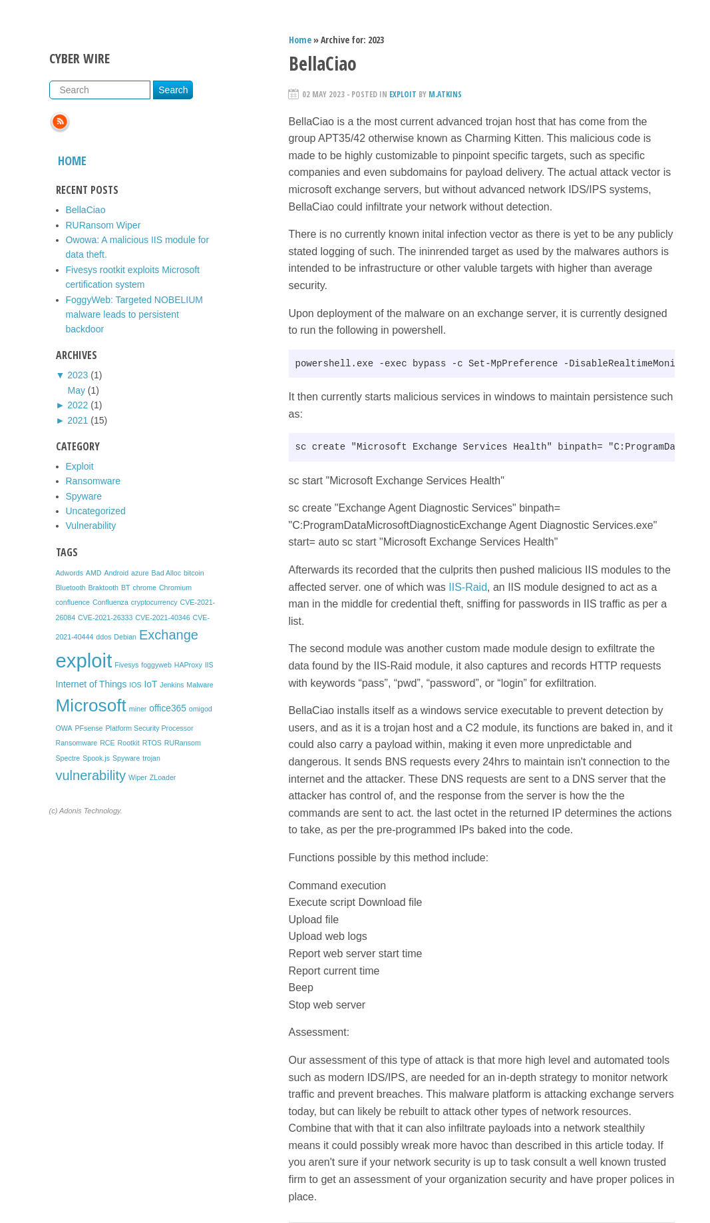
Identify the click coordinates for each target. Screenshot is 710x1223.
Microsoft (91, 705)
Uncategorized (96, 511)
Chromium (175, 588)
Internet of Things (91, 684)
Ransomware (93, 481)
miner (138, 709)
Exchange (168, 634)
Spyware (84, 496)
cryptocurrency (154, 602)
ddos (103, 637)
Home (72, 161)
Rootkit (129, 743)
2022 (77, 405)
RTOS (152, 743)
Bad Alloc (166, 573)
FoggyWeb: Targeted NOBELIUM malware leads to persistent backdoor (134, 314)
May (76, 390)
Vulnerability (91, 525)
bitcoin (194, 573)
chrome (144, 588)
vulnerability (91, 775)
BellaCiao (86, 209)
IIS (209, 665)
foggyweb (156, 665)
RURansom (182, 743)
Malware (199, 685)
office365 (167, 708)
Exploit (80, 466)
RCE (107, 743)
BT (125, 588)
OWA (64, 728)
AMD (94, 573)
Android (116, 573)
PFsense (88, 728)
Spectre (68, 758)
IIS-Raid (467, 587)
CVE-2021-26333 (105, 617)
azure (140, 573)
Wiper (137, 777)
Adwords (69, 573)
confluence (73, 602)
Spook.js (96, 758)
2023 (77, 375)
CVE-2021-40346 (162, 617)
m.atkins (445, 94)
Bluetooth (71, 588)
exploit (84, 660)
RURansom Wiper (103, 225)
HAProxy (188, 665)
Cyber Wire (79, 58)
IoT (151, 684)
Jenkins (172, 685)
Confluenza (110, 602)
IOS (135, 685)
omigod (200, 709)
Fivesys (126, 665)
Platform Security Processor (149, 728)
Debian (125, 637)
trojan (151, 758)
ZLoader (163, 777)
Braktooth (103, 588)
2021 (77, 420)
